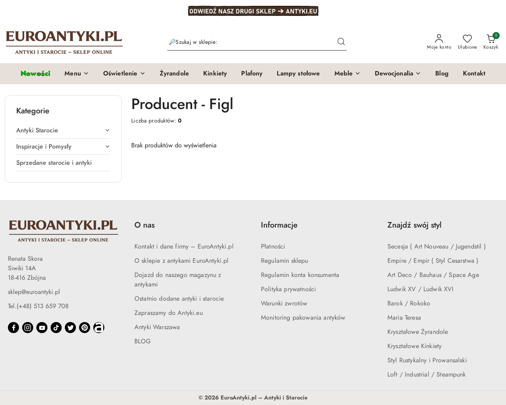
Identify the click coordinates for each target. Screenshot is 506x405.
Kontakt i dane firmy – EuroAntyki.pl (184, 246)
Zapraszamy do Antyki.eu (168, 313)
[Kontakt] (474, 74)
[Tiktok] (56, 327)
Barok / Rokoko (408, 303)
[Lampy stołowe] (298, 74)
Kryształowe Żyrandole (417, 332)
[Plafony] (252, 74)
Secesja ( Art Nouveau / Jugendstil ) (436, 246)
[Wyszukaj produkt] (257, 42)
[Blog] (442, 74)
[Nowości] (35, 73)
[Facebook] (13, 327)
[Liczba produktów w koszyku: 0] (490, 42)
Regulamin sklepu (284, 260)
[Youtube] (41, 327)
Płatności (273, 246)
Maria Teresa (404, 317)
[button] (76, 74)
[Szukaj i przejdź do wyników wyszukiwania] (341, 42)
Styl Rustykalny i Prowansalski (427, 360)
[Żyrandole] (174, 74)
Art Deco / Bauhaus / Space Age (433, 275)
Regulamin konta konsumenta (300, 275)
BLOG (142, 341)
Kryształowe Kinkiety (414, 346)
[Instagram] (27, 327)
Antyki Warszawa (157, 327)
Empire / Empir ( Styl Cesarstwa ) (432, 260)
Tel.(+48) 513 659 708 (38, 306)
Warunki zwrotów (284, 303)
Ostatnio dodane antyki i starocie (179, 298)
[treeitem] (63, 130)
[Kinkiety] (215, 74)
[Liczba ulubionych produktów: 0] (467, 42)
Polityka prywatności (288, 289)
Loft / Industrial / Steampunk (426, 374)
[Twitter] (70, 327)
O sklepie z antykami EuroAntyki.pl (181, 260)
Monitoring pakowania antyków (303, 317)
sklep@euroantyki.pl (34, 292)
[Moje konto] (439, 42)
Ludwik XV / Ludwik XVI (420, 289)
